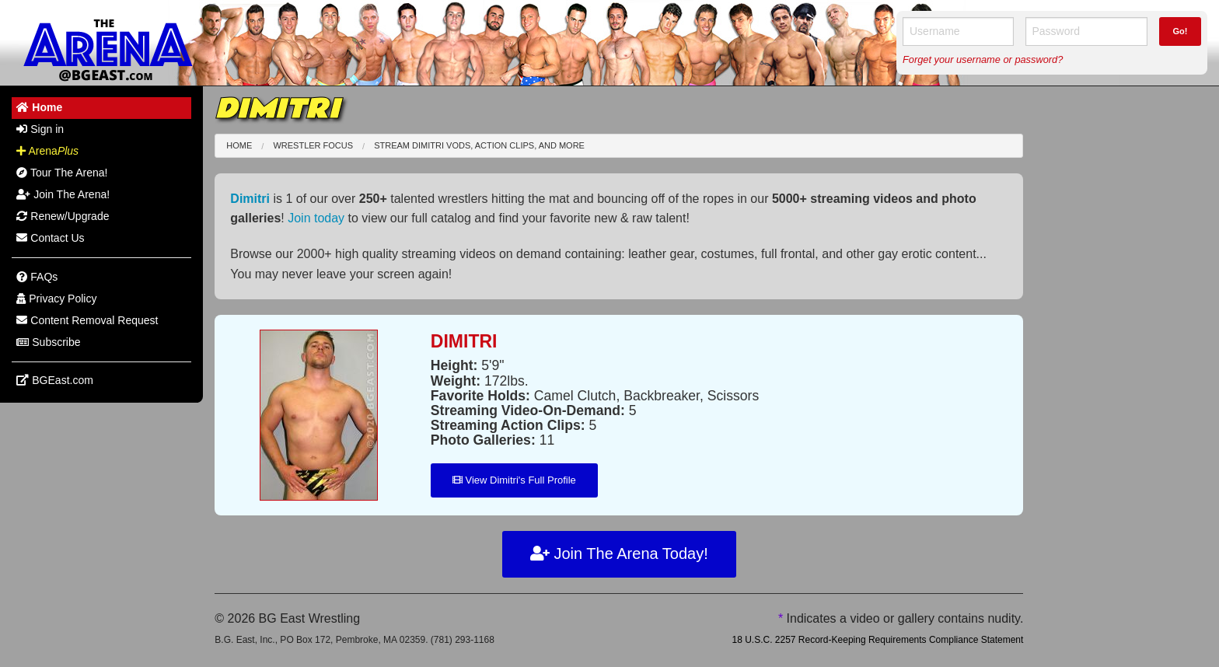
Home (239, 145)
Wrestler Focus (313, 145)
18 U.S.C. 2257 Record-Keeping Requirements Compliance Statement (877, 639)
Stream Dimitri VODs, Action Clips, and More (479, 145)
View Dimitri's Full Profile (514, 480)
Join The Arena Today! (619, 553)
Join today (316, 218)
